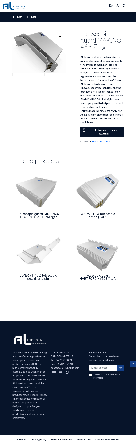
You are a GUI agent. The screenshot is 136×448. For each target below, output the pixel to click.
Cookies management (107, 439)
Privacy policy (38, 439)
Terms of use (84, 439)
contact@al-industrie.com (65, 367)
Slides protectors (101, 141)
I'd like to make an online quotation (100, 131)
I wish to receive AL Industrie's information (106, 376)
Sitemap (21, 439)
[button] (60, 36)
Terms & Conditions (61, 439)
